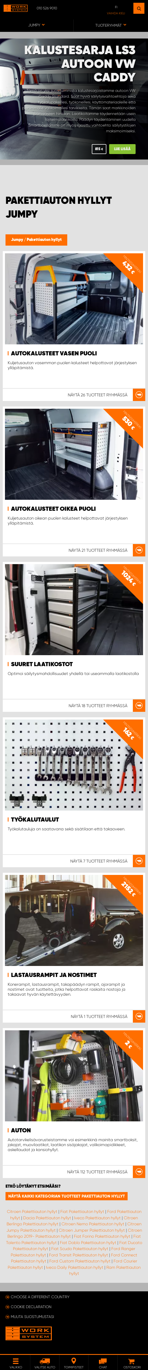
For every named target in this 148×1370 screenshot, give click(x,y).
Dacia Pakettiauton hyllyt (47, 1217)
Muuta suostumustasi (32, 1316)
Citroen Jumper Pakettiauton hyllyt (92, 1230)
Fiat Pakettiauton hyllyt (82, 1211)
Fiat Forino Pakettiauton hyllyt (102, 1236)
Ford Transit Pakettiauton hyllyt (78, 1255)
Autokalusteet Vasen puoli (54, 354)
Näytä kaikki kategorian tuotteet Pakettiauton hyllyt (66, 1196)
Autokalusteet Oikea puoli (53, 509)
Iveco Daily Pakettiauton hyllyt (74, 1267)
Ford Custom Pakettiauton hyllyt (80, 1261)
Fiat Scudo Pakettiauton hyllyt (79, 1248)
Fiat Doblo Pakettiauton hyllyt (88, 1242)
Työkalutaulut (35, 820)
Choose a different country (40, 1297)
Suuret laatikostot (42, 664)
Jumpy (17, 240)
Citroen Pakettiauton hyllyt (32, 1211)
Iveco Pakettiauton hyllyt (97, 1217)
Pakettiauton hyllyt (44, 240)
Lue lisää (122, 149)
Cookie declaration (31, 1307)
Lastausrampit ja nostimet (54, 975)
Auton (21, 1131)
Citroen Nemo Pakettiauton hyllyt (92, 1223)
